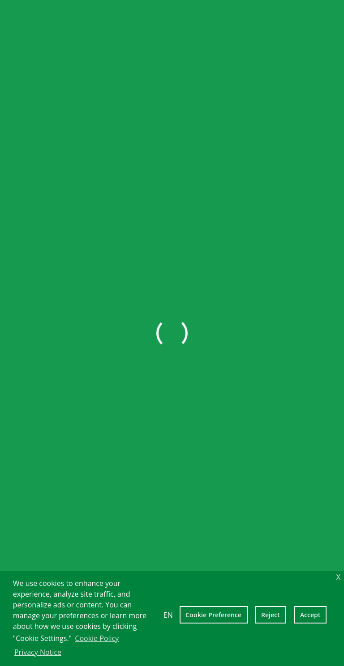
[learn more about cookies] (65, 653)
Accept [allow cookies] (310, 615)
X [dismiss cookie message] (338, 577)
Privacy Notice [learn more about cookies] (37, 652)
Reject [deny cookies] (270, 615)
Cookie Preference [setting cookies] (213, 615)
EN (168, 615)
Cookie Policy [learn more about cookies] (97, 638)
